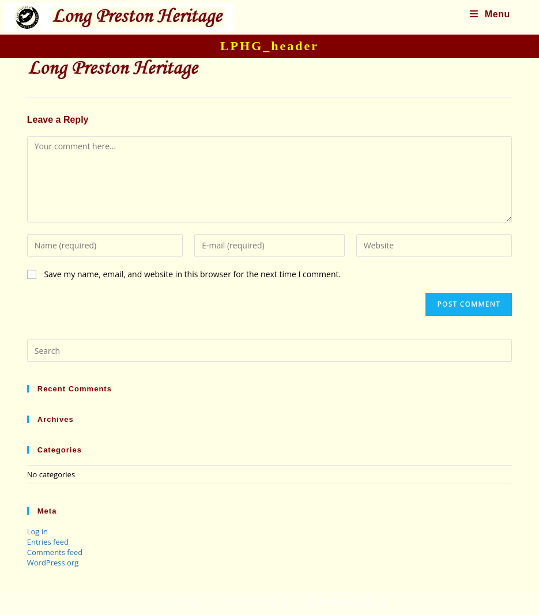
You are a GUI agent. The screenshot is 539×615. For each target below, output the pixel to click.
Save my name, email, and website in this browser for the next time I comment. (192, 274)
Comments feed (54, 552)
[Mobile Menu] (490, 14)
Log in (37, 531)
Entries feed (48, 542)
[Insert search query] (269, 350)
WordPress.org (53, 562)
